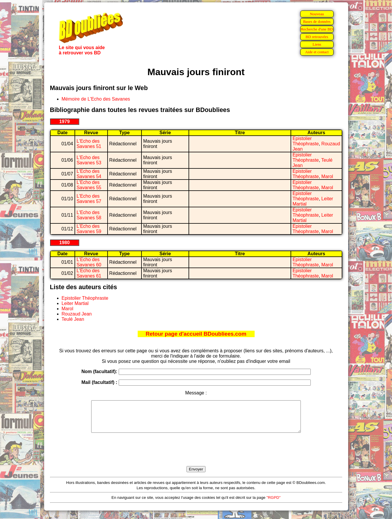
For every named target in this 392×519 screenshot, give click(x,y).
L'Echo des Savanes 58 (89, 215)
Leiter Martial (75, 303)
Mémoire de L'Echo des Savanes (96, 98)
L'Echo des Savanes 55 (89, 185)
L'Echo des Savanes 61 (89, 273)
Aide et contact (317, 52)
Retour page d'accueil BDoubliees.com (196, 334)
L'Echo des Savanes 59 (89, 229)
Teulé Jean (73, 319)
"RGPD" (274, 503)
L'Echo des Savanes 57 (89, 199)
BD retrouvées (316, 37)
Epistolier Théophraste (306, 141)
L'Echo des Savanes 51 (89, 144)
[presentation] (196, 456)
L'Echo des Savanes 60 (89, 262)
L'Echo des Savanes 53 (89, 160)
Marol (327, 176)
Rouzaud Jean (77, 313)
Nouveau (317, 14)
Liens (316, 44)
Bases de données (317, 21)
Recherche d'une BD (317, 29)
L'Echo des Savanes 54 (89, 174)
